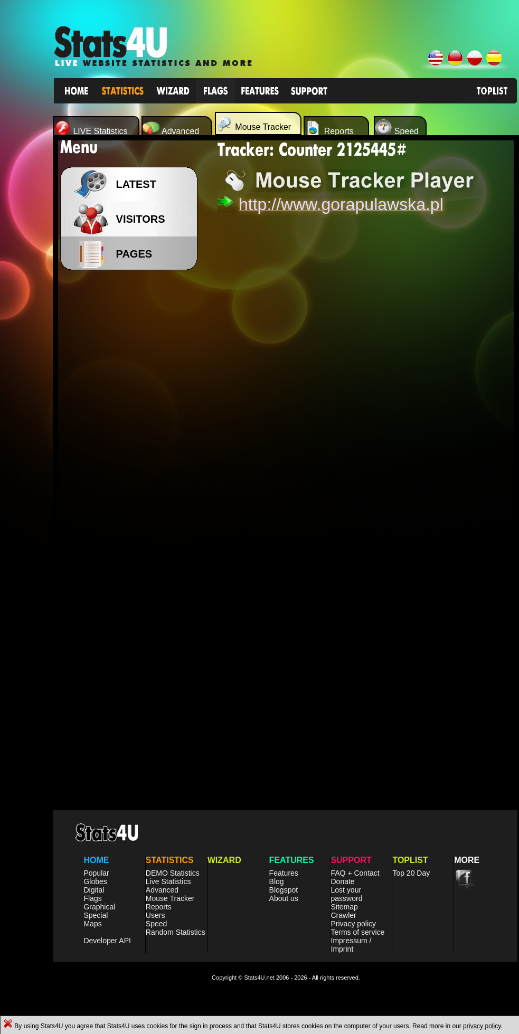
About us (283, 898)
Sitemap (344, 907)
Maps (92, 923)
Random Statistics (175, 932)
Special (95, 915)
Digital (93, 890)
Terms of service (358, 932)
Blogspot (283, 890)
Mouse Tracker (170, 898)
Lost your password (347, 894)
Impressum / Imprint (351, 944)
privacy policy (482, 1026)
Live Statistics (168, 881)
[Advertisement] (132, 443)
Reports (159, 907)
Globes (95, 881)
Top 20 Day (411, 873)
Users (155, 915)
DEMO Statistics (173, 873)
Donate (343, 881)
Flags (92, 898)
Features (283, 873)
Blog (276, 881)
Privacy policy (353, 923)
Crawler (343, 915)
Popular (96, 873)
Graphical (99, 907)
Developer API (107, 940)
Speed (156, 923)
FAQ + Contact (355, 873)
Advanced (162, 890)
